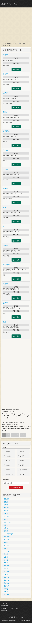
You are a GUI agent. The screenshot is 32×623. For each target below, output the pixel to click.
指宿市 (6, 513)
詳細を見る (16, 69)
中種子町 (6, 577)
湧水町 (6, 560)
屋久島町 (6, 583)
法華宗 (8, 470)
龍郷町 (6, 589)
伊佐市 (6, 548)
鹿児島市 (6, 499)
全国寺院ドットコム (9, 4)
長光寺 (5, 245)
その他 (22, 474)
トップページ (5, 603)
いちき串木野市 (8, 534)
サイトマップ (5, 611)
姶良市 (6, 557)
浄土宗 (22, 451)
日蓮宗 (8, 451)
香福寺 (5, 74)
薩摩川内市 (7, 522)
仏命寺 (5, 169)
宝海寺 (5, 207)
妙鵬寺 (5, 303)
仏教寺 (5, 93)
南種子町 (6, 580)
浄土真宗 (8, 456)
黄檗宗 (22, 465)
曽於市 (6, 528)
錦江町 (6, 569)
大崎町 (6, 563)
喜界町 (6, 592)
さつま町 (6, 551)
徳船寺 (5, 322)
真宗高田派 (9, 474)
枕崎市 (6, 505)
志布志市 (6, 540)
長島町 (6, 554)
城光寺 (5, 283)
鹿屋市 (6, 502)
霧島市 (6, 531)
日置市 (6, 525)
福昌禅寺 (6, 131)
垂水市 (6, 519)
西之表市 (6, 516)
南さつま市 (7, 537)
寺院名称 (6, 480)
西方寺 (5, 150)
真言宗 (8, 461)
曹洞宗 (22, 456)
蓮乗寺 (5, 226)
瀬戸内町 (6, 586)
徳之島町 (6, 595)
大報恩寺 (6, 264)
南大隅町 (6, 571)
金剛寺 (5, 112)
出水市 (6, 511)
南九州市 (6, 545)
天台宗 (22, 461)
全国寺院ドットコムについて (10, 608)
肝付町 (6, 574)
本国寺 (5, 188)
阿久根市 (6, 508)
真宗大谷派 (23, 470)
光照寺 (5, 55)
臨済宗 (8, 465)
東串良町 (6, 566)
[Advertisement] (16, 24)
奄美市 (6, 542)
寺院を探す (4, 606)
